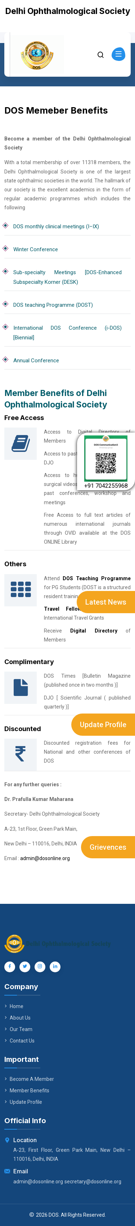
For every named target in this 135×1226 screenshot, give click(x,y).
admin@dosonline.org (45, 858)
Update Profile (103, 724)
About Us (17, 1018)
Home (13, 1006)
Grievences (108, 847)
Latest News (105, 602)
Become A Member (29, 1079)
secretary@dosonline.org (92, 1181)
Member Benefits (26, 1090)
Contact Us (19, 1041)
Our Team (18, 1029)
